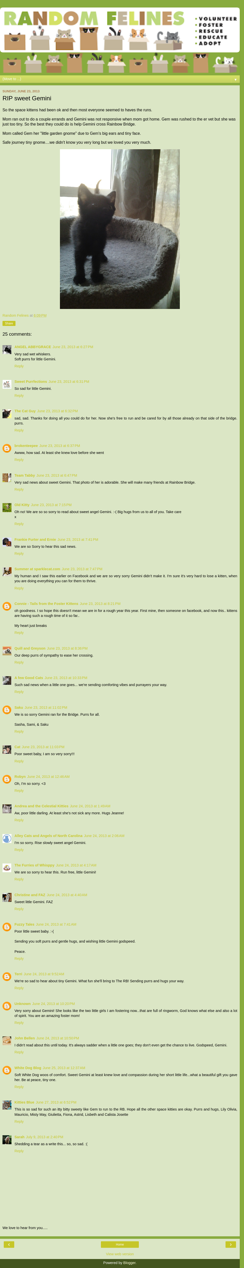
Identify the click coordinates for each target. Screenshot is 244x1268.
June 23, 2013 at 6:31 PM (68, 382)
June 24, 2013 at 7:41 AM (56, 924)
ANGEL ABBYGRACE (32, 347)
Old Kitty (21, 505)
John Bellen (24, 1038)
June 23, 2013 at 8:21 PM (100, 604)
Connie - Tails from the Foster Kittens (46, 604)
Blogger (129, 1263)
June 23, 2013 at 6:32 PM (57, 411)
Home (120, 1244)
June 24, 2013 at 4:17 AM (76, 865)
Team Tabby (24, 475)
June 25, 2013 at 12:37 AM (64, 1068)
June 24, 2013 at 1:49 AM (90, 806)
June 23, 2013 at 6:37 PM (59, 446)
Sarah (19, 1137)
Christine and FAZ (29, 895)
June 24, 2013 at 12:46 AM (48, 777)
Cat (17, 747)
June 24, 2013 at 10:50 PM (57, 1038)
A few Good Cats (28, 678)
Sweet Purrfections (30, 382)
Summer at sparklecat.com (37, 569)
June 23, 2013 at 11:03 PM (43, 747)
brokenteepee (26, 446)
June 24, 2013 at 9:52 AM (44, 974)
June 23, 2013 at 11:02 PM (45, 707)
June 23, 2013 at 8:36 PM (67, 648)
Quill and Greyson (29, 648)
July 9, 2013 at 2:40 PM (44, 1137)
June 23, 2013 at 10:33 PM (66, 678)
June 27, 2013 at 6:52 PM (56, 1102)
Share (9, 323)
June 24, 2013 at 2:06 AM (104, 836)
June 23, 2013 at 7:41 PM (77, 540)
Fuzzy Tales (24, 924)
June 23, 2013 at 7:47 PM (82, 569)
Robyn (20, 777)
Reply (19, 366)
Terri (18, 974)
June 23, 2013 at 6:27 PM (72, 347)
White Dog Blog (27, 1068)
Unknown (22, 1004)
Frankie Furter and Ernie (35, 540)
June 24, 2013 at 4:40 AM (67, 895)
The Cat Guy (25, 411)
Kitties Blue (24, 1102)
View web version (120, 1254)
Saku (18, 707)
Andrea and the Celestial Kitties (41, 806)
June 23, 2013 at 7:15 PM (51, 505)
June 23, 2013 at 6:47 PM (56, 475)
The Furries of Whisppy (34, 865)
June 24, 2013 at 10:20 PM (53, 1004)
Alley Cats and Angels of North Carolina (48, 836)
